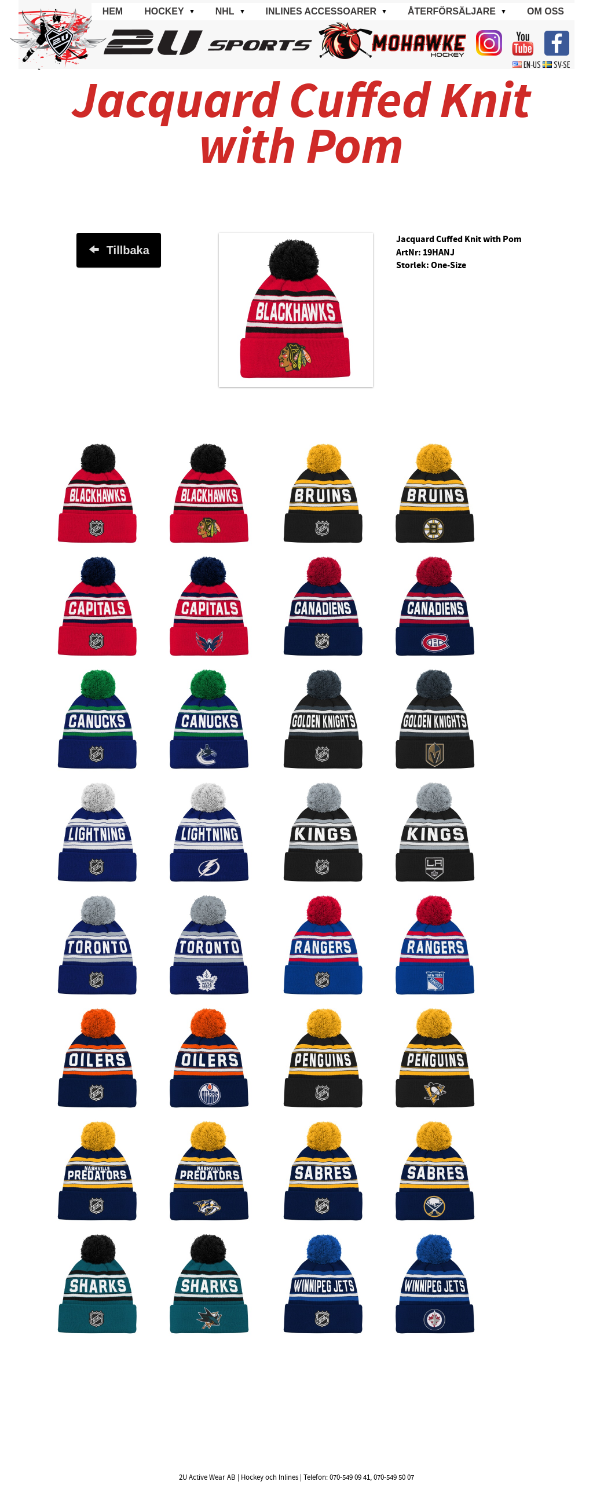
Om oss (545, 11)
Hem (113, 11)
